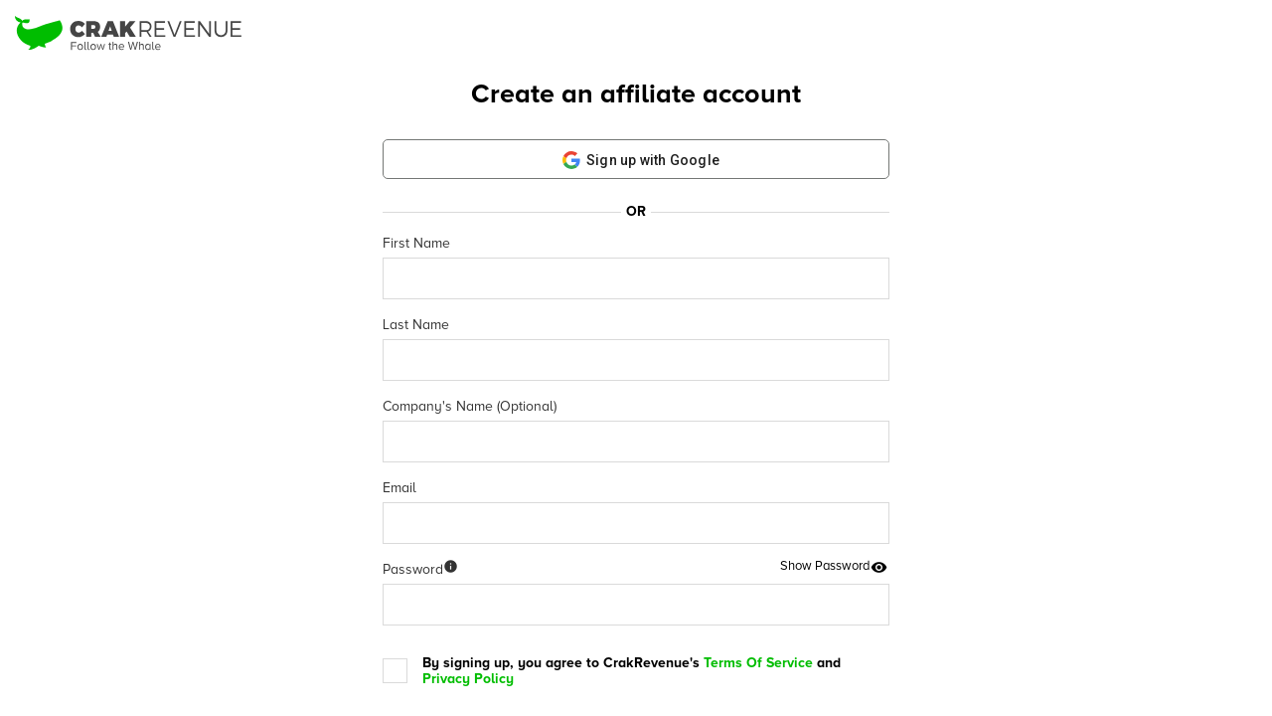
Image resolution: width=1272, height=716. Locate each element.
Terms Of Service (758, 662)
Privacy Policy (468, 678)
